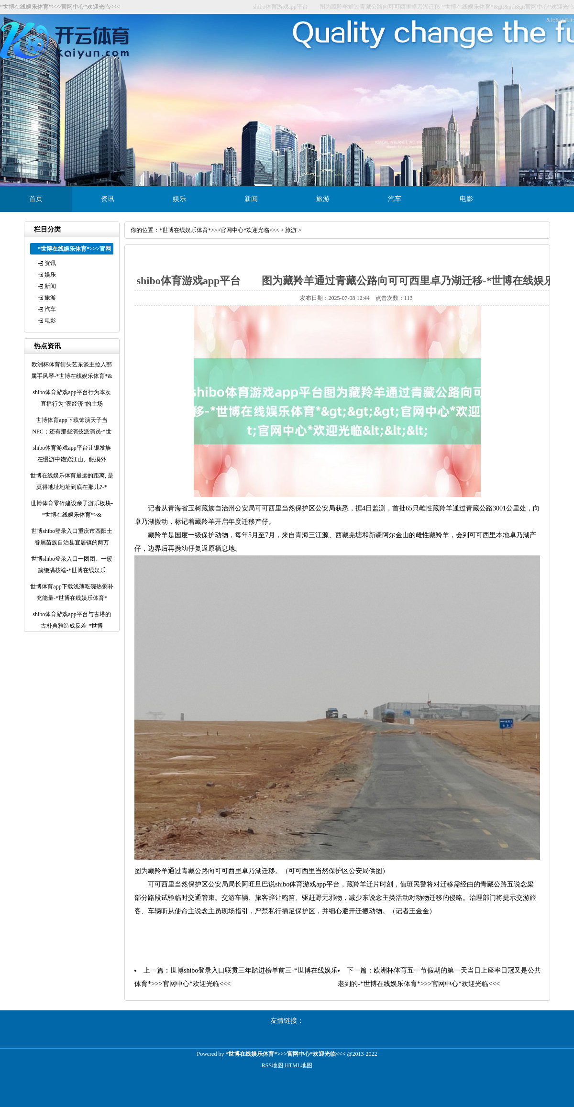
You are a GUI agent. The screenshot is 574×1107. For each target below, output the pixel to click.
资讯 (107, 198)
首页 (36, 198)
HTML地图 (298, 1065)
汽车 (394, 198)
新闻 (251, 198)
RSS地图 (272, 1065)
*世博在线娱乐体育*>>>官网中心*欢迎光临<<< (219, 230)
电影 (466, 198)
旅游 (323, 198)
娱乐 (179, 198)
